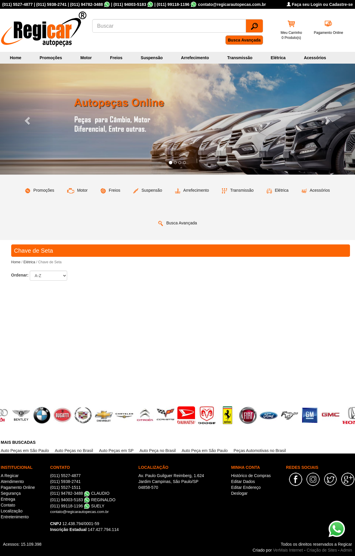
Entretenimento (15, 516)
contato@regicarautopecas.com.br (79, 511)
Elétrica (278, 57)
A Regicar (10, 475)
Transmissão (239, 57)
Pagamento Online (328, 33)
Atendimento (12, 481)
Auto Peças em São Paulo (25, 450)
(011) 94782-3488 (86, 4)
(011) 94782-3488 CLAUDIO (79, 493)
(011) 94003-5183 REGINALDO (82, 499)
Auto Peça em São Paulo (204, 450)
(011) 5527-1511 (65, 487)
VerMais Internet (288, 550)
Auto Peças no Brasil (74, 450)
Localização (12, 511)
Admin (346, 550)
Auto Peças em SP (116, 450)
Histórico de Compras (251, 475)
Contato (8, 505)
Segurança (11, 493)
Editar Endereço (245, 487)
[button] (26, 119)
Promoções (50, 57)
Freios (116, 57)
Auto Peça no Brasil (157, 450)
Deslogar (239, 493)
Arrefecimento (195, 57)
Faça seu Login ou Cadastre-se (320, 4)
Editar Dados (243, 481)
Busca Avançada (244, 40)
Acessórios (315, 57)
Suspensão (152, 57)
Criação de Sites (322, 550)
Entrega (8, 499)
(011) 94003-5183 (129, 4)
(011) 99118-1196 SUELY (77, 506)
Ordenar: (20, 275)
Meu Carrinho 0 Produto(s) (291, 35)
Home (16, 57)
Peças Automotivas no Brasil (260, 450)
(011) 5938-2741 (51, 4)
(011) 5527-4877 (17, 4)
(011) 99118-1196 (173, 4)
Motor (86, 57)
